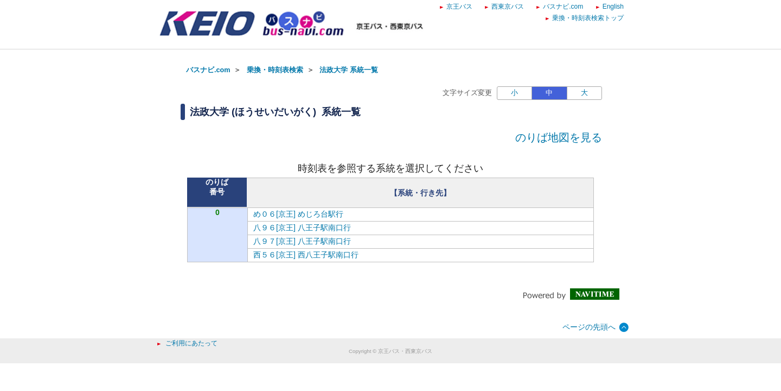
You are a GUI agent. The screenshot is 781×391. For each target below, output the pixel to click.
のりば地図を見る (558, 137)
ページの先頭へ (589, 327)
